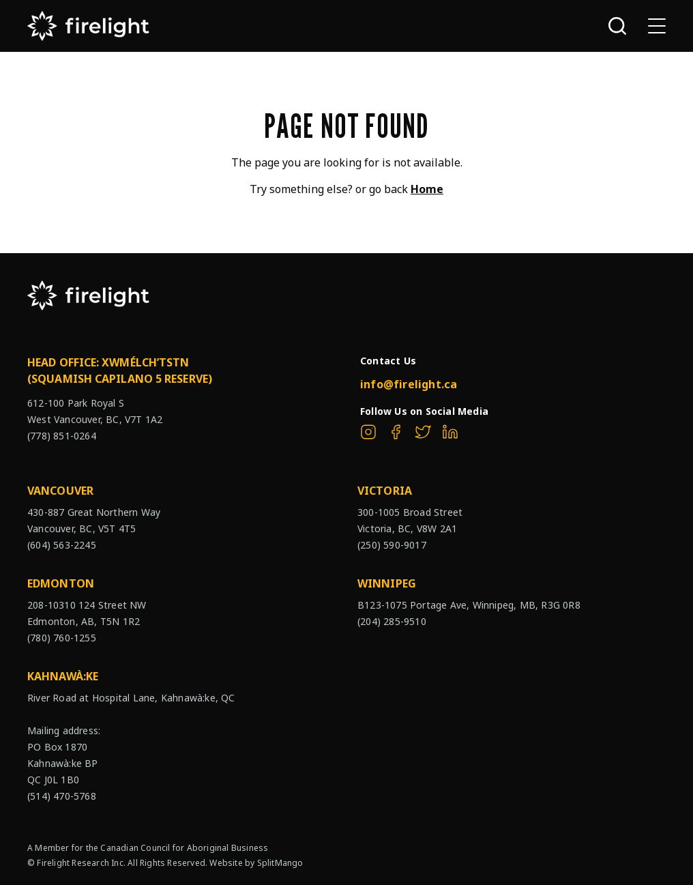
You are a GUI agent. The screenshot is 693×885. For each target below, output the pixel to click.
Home (427, 189)
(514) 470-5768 (61, 795)
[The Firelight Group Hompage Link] (88, 26)
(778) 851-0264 (61, 435)
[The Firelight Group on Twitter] (423, 432)
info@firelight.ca (408, 384)
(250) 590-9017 (391, 544)
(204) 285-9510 (391, 621)
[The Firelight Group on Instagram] (368, 432)
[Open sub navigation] (657, 25)
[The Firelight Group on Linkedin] (450, 432)
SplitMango (280, 863)
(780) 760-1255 (61, 637)
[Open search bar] (617, 26)
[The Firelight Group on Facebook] (395, 432)
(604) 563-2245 (61, 544)
